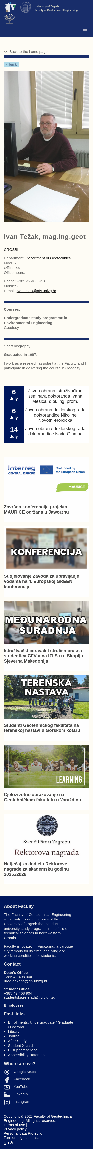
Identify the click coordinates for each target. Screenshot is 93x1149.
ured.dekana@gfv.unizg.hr (25, 981)
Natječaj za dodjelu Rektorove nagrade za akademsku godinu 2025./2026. (36, 869)
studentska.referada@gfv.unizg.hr (32, 997)
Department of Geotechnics (48, 258)
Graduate (65, 1022)
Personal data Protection (24, 1133)
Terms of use (14, 1125)
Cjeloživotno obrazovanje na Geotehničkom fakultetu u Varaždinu (42, 797)
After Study (17, 1041)
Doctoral (17, 1027)
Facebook (22, 1079)
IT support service (23, 1050)
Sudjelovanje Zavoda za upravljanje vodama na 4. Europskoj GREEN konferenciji (41, 581)
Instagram (22, 1101)
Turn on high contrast (21, 1137)
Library (14, 1031)
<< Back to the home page (26, 51)
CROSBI (11, 249)
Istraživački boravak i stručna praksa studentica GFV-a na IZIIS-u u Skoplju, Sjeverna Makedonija (44, 656)
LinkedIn (21, 1094)
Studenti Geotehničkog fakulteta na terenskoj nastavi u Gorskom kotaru (42, 728)
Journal (14, 1036)
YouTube (21, 1086)
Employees (14, 1005)
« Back (11, 64)
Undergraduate (42, 1022)
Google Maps (25, 1072)
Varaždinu (46, 946)
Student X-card (20, 1045)
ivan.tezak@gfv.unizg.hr (36, 291)
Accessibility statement (27, 1055)
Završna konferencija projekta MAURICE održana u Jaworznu (36, 509)
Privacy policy (15, 1129)
